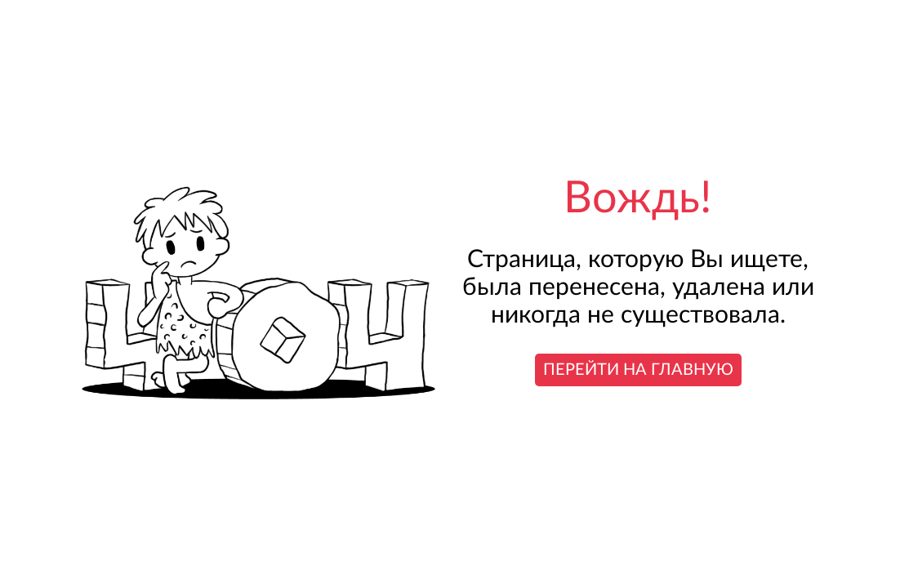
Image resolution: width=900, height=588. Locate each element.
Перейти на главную (638, 370)
